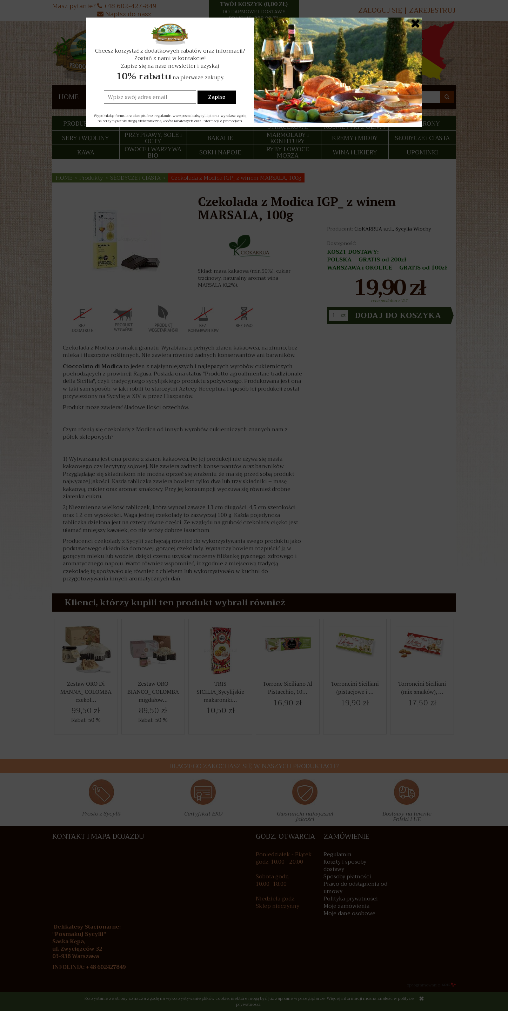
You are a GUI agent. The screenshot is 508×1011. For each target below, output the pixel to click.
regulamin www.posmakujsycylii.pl (183, 116)
